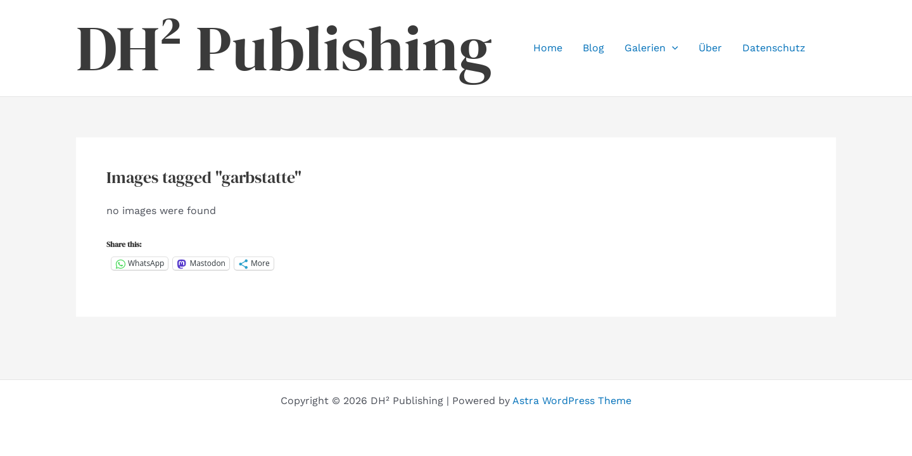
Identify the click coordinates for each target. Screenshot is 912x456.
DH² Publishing (284, 48)
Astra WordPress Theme (571, 401)
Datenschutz (774, 48)
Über (710, 48)
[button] (672, 48)
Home (547, 48)
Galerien (651, 48)
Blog (593, 48)
